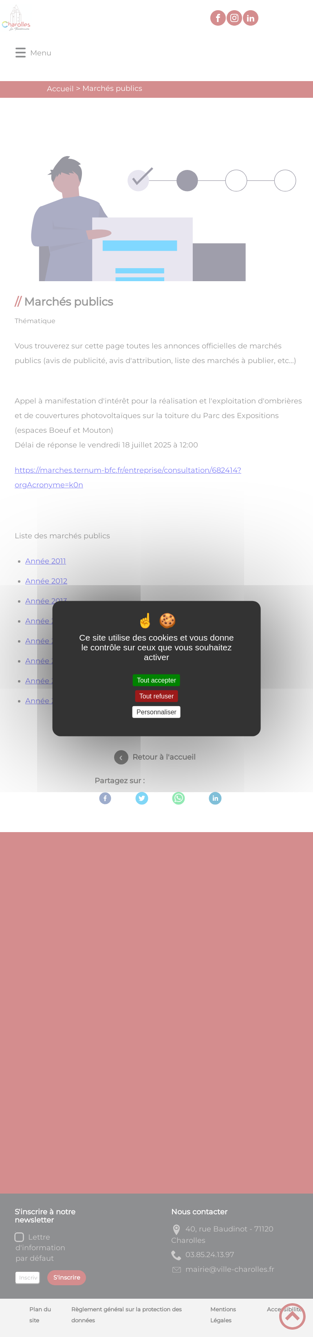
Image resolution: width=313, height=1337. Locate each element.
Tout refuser (156, 695)
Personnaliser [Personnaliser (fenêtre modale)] (156, 712)
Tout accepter (156, 679)
